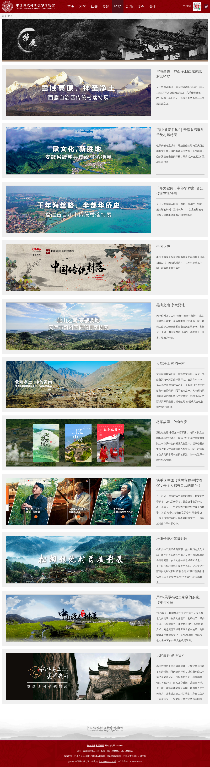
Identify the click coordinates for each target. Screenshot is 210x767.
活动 (129, 6)
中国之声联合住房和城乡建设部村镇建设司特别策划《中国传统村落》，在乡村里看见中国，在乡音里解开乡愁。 (180, 263)
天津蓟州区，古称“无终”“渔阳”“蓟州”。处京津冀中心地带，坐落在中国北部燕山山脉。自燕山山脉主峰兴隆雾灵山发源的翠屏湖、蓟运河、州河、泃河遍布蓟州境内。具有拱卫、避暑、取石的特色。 (180, 326)
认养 (94, 6)
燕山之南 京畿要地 (170, 305)
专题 (106, 6)
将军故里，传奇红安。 (173, 422)
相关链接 (100, 745)
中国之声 (163, 246)
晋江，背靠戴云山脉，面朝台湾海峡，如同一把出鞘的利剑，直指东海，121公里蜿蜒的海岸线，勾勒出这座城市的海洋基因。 (180, 209)
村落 (82, 6)
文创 (141, 6)
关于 (152, 6)
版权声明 (91, 745)
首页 (70, 6)
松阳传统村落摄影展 (171, 539)
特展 (117, 6)
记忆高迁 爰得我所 (170, 655)
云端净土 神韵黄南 (170, 363)
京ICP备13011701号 (107, 761)
